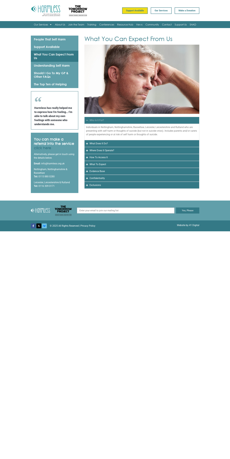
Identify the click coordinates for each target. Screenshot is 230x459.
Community (152, 24)
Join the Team (76, 24)
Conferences (106, 24)
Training (91, 24)
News (139, 24)
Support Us (181, 24)
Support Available (47, 47)
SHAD (193, 24)
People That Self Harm (50, 39)
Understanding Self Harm (52, 65)
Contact (167, 24)
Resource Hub (125, 24)
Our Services (43, 24)
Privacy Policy (87, 225)
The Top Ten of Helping (50, 84)
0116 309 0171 (47, 186)
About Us (60, 24)
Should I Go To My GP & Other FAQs (51, 74)
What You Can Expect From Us (54, 56)
